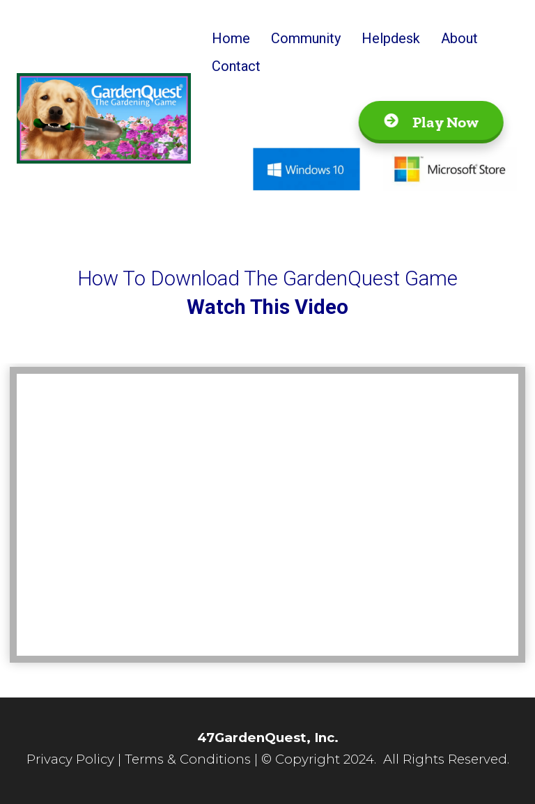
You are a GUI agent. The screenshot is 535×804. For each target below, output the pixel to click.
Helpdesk (391, 38)
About (459, 38)
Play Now (428, 122)
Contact (236, 66)
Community (306, 38)
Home (231, 38)
